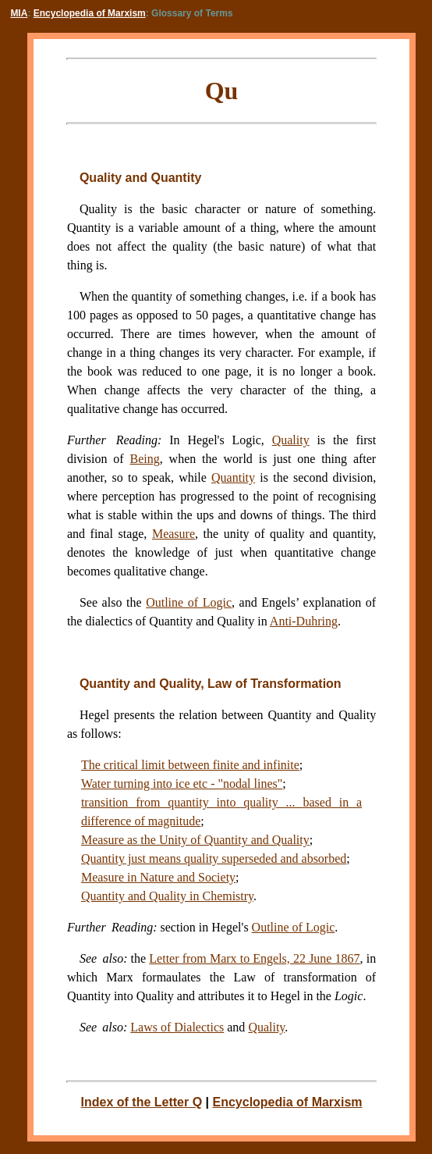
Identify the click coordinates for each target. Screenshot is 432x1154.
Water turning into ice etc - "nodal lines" (181, 783)
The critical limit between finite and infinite (190, 764)
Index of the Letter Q (142, 1102)
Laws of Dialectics (177, 1027)
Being (145, 458)
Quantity (233, 477)
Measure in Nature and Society (158, 877)
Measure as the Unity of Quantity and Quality (195, 839)
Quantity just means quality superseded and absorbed (213, 858)
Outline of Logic (293, 927)
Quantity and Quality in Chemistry (167, 896)
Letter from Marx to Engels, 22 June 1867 (254, 958)
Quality (291, 440)
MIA (18, 13)
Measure (173, 533)
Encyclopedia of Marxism (90, 13)
